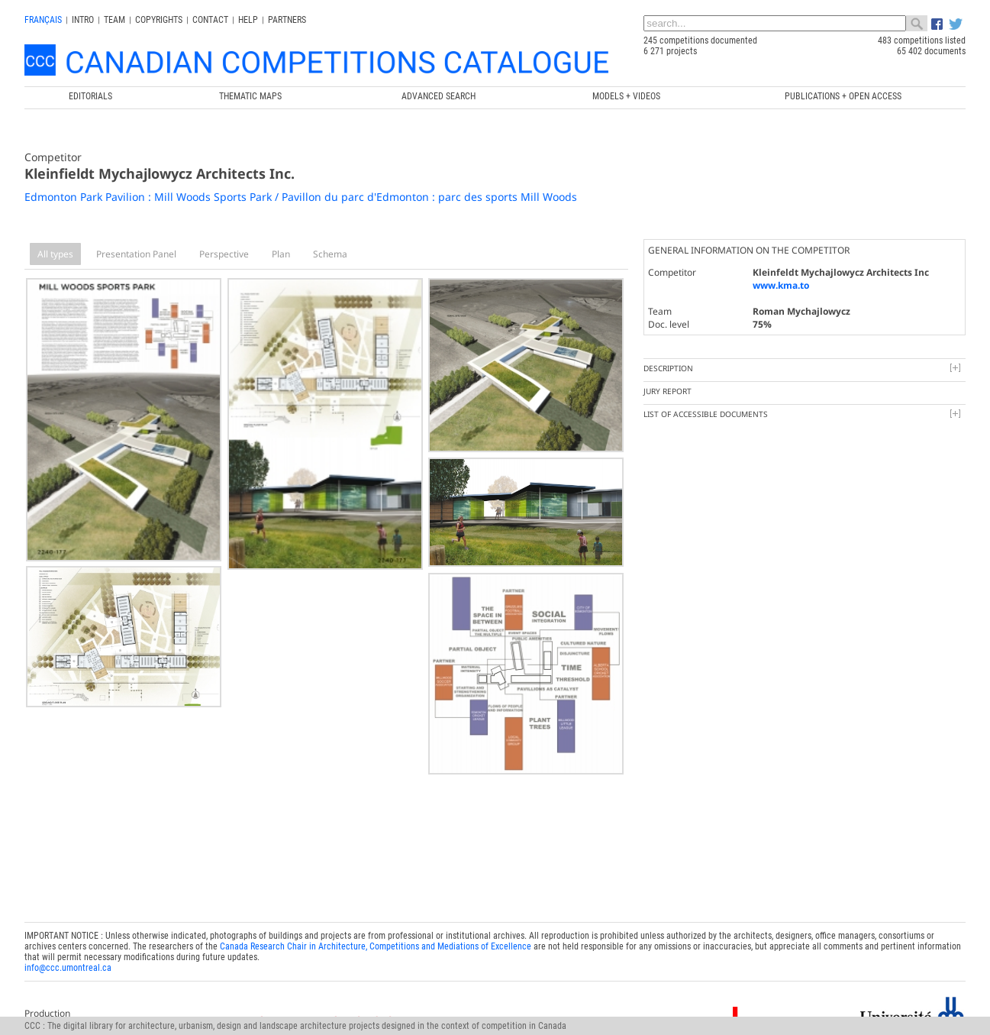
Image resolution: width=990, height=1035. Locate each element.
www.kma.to (781, 285)
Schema (330, 253)
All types (55, 253)
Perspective (224, 253)
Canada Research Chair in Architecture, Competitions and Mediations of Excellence (375, 942)
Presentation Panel (136, 253)
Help (248, 20)
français (43, 20)
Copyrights (158, 20)
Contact (210, 20)
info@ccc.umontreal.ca (67, 964)
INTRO (83, 20)
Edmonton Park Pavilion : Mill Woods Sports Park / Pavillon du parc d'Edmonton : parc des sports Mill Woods (300, 196)
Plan (281, 253)
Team (114, 20)
